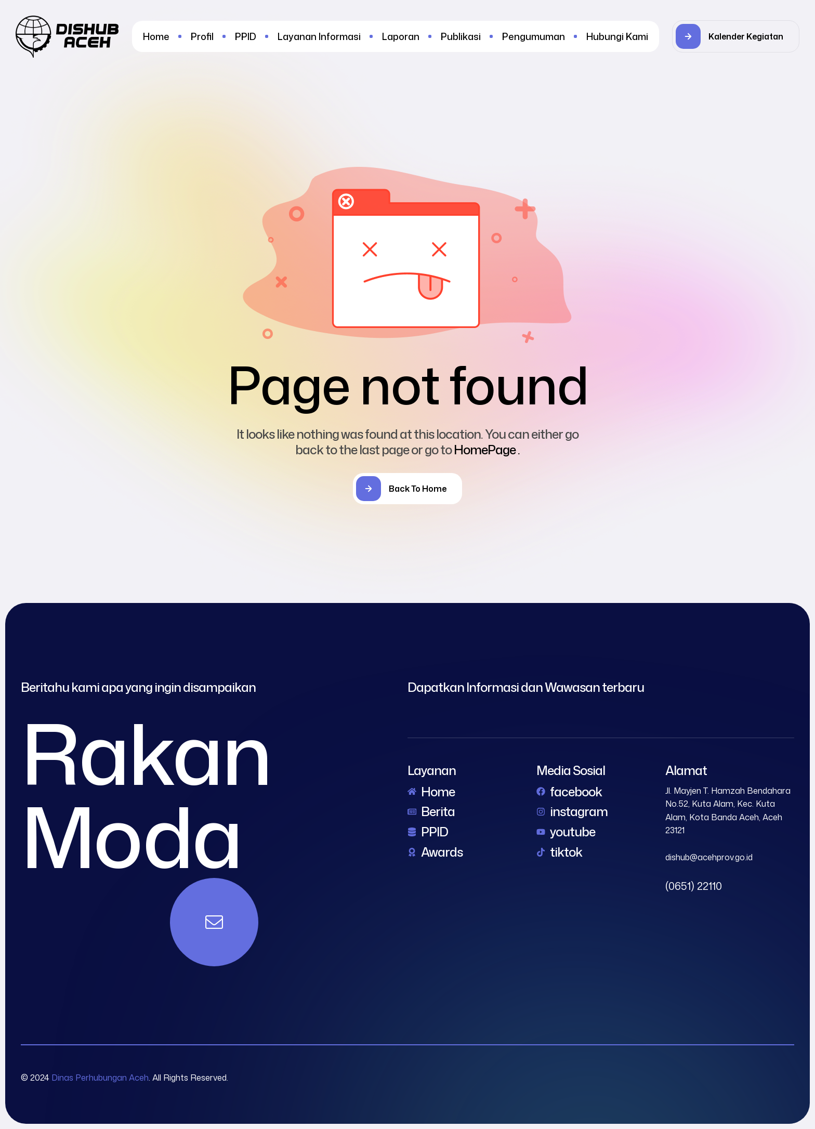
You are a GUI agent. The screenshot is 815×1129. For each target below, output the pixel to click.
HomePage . (487, 449)
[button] (735, 36)
